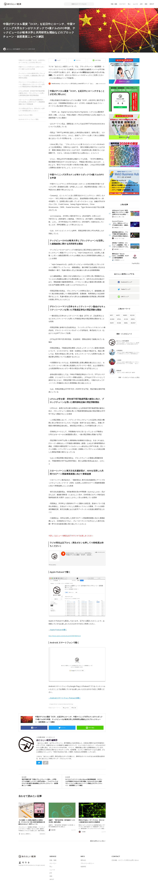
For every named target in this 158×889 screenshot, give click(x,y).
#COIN (126, 319)
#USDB (119, 323)
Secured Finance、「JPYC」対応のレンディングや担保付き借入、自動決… (120, 223)
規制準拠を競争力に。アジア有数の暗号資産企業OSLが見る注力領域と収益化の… (120, 234)
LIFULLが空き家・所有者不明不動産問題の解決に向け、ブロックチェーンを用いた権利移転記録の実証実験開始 (32, 93)
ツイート (78, 60)
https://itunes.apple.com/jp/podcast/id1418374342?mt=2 (65, 636)
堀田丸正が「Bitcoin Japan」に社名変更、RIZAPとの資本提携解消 (120, 256)
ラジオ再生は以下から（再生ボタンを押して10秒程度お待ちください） (32, 109)
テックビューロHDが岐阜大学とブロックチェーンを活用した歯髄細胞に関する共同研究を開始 (32, 75)
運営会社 (83, 860)
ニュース (135, 4)
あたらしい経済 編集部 (46, 740)
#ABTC (118, 315)
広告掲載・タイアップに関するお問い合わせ (125, 860)
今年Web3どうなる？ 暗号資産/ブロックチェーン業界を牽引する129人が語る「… (120, 212)
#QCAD (132, 315)
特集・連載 (114, 4)
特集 (123, 216)
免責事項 (83, 866)
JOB (141, 4)
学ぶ (129, 4)
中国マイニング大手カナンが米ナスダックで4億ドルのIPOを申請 (32, 68)
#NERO (125, 315)
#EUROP (133, 323)
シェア (58, 60)
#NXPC (112, 323)
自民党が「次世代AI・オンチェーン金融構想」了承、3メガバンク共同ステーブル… (120, 245)
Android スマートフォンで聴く (29, 119)
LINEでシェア (125, 296)
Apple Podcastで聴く (26, 115)
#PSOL (119, 319)
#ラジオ (74, 708)
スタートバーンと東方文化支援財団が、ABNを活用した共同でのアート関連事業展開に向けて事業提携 (32, 102)
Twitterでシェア (125, 289)
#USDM (112, 319)
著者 (146, 4)
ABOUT (152, 4)
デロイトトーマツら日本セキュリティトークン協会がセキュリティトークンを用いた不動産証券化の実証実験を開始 (32, 84)
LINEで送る (98, 60)
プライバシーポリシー (87, 863)
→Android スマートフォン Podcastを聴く (65, 698)
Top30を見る (135, 263)
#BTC (111, 315)
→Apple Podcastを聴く (58, 630)
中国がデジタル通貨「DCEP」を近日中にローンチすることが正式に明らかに (32, 61)
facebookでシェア (126, 282)
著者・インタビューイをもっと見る (128, 377)
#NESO (133, 319)
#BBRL (126, 323)
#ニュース (66, 708)
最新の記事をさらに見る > (98, 841)
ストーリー (122, 4)
